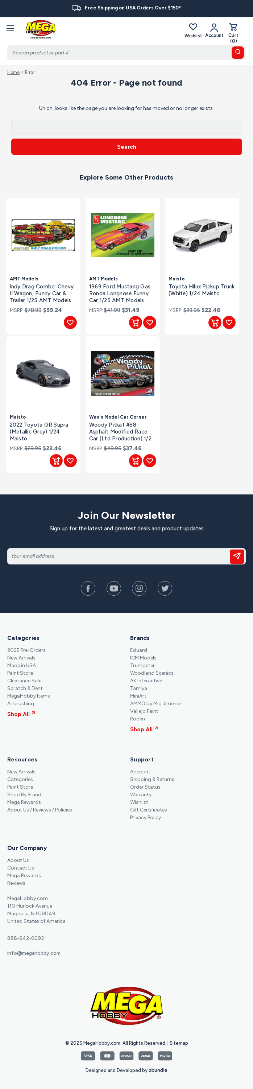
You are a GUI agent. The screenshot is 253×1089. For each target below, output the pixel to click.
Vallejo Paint (144, 711)
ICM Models (143, 658)
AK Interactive (146, 681)
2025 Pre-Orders (26, 650)
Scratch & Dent (25, 688)
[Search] (126, 52)
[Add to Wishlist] (70, 322)
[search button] (238, 52)
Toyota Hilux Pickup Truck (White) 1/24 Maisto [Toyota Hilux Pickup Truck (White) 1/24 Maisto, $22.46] (202, 290)
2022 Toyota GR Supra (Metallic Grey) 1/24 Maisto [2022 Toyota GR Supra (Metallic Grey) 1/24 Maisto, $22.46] (39, 432)
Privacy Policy (145, 817)
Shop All (21, 714)
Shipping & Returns (152, 779)
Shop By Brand (24, 795)
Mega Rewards (24, 802)
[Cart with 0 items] (233, 32)
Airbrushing (20, 703)
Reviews (16, 883)
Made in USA (21, 665)
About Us (18, 860)
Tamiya (138, 688)
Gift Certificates (148, 810)
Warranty (141, 795)
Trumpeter (142, 665)
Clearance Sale (24, 681)
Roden (137, 719)
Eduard (138, 650)
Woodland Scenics (152, 673)
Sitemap (179, 1043)
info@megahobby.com (34, 953)
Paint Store (20, 673)
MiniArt (138, 696)
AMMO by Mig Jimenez (156, 703)
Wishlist (193, 30)
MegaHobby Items (28, 696)
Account (140, 772)
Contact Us (20, 868)
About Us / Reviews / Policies (39, 810)
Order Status (145, 787)
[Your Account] (214, 30)
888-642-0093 (25, 938)
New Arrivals (21, 658)
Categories (20, 779)
